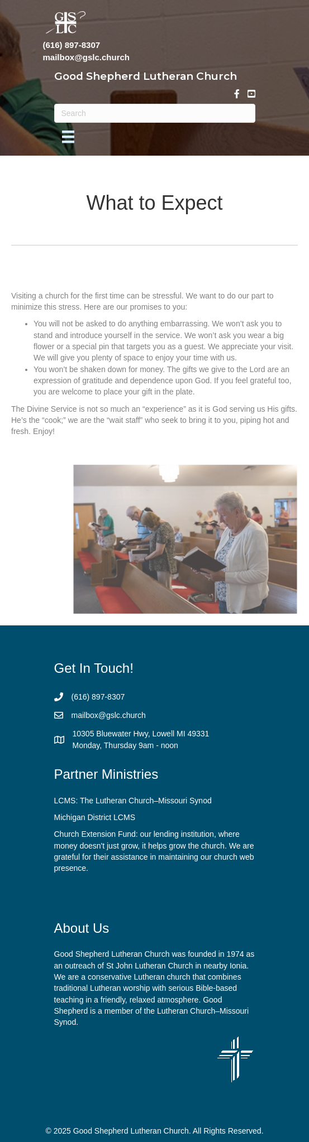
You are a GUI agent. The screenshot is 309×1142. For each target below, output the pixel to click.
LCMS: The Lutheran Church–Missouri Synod (133, 800)
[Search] (154, 113)
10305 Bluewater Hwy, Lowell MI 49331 (141, 733)
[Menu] (68, 137)
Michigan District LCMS (94, 817)
